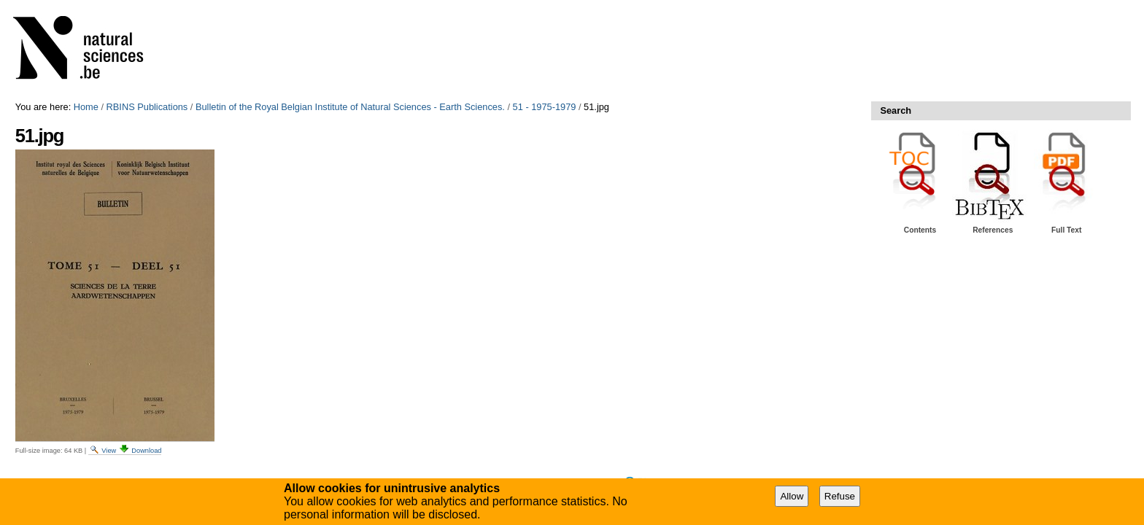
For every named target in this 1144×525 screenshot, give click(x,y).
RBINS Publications (147, 106)
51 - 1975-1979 (544, 106)
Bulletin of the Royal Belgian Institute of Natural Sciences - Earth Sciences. (350, 106)
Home (86, 106)
